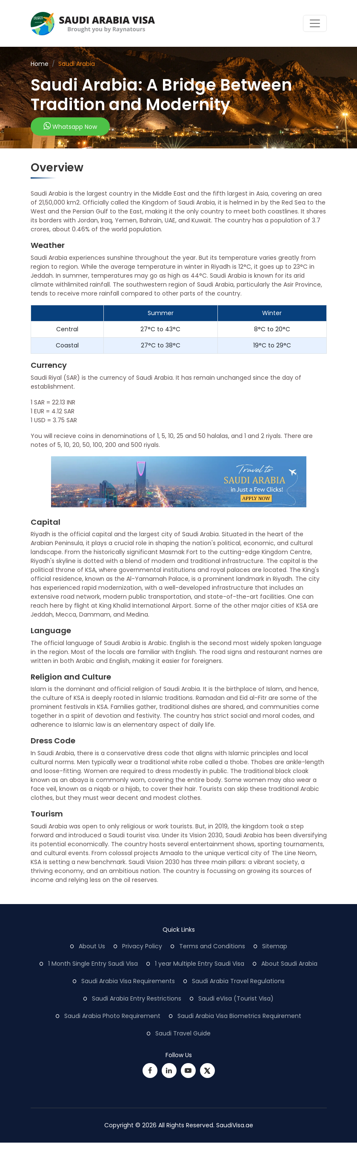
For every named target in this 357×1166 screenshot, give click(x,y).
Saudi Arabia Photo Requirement (112, 1016)
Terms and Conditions (212, 946)
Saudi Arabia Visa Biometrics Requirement (239, 1016)
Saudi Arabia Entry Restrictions (136, 998)
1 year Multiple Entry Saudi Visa (199, 963)
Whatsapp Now (70, 126)
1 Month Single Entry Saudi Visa (93, 963)
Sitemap (274, 946)
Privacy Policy (142, 946)
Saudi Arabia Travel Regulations (238, 981)
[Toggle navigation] (315, 23)
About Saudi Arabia (289, 963)
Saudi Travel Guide (183, 1033)
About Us (92, 946)
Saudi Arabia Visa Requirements (128, 981)
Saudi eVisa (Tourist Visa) (236, 998)
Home (40, 64)
